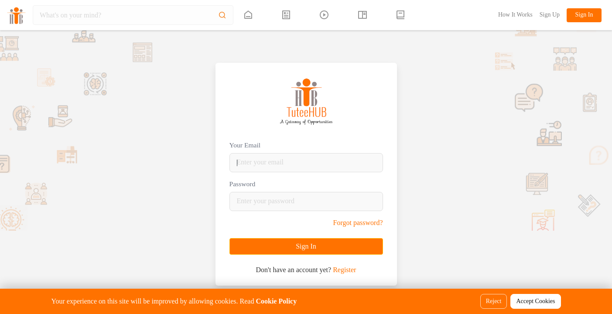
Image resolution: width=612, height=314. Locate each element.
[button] (400, 15)
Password (242, 184)
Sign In (584, 14)
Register (344, 269)
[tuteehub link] (248, 15)
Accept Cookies (535, 301)
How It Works (515, 14)
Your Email (245, 145)
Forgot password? (358, 222)
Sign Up (550, 14)
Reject (494, 301)
